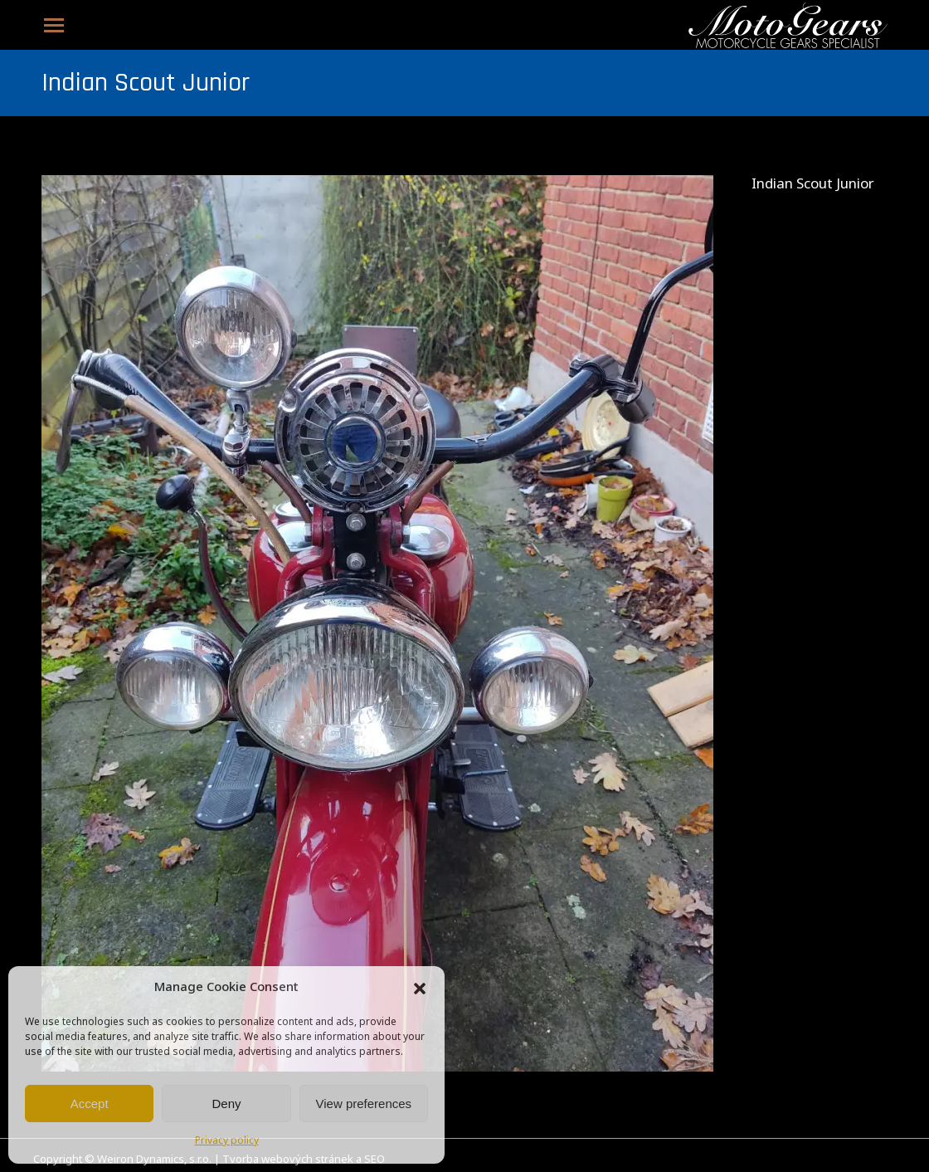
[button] (419, 988)
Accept (90, 1103)
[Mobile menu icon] (53, 25)
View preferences (364, 1103)
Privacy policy (227, 1141)
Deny (226, 1103)
